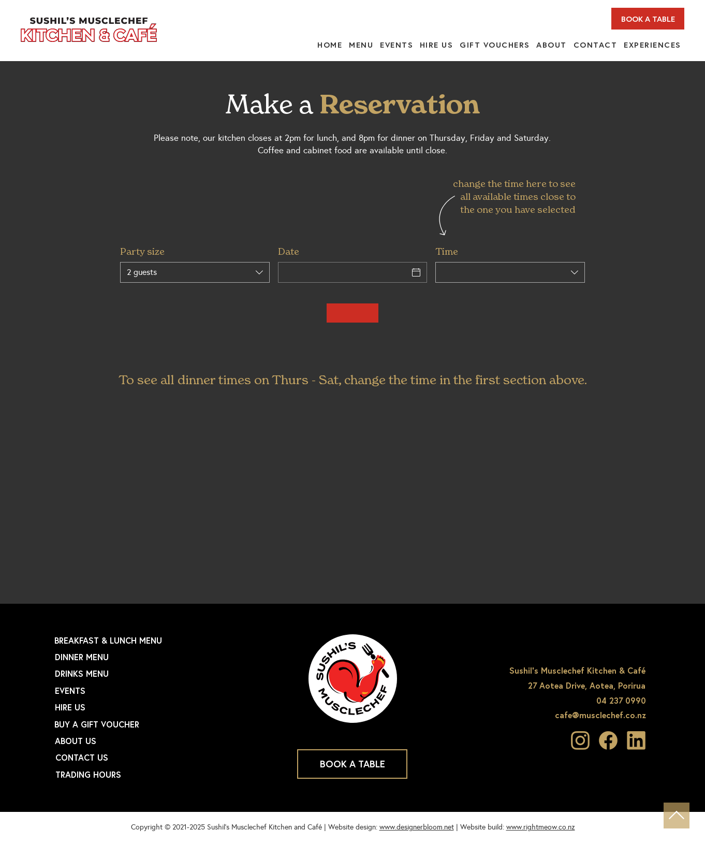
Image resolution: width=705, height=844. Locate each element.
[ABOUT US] (138, 741)
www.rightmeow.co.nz (540, 827)
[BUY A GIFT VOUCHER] (137, 724)
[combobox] (195, 272)
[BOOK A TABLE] (647, 19)
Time (446, 251)
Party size (142, 251)
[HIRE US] (138, 707)
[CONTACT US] (138, 757)
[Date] (343, 272)
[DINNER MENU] (138, 657)
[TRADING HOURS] (138, 774)
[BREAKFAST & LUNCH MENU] (137, 640)
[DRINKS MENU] (138, 673)
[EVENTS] (138, 691)
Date (288, 251)
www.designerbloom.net (416, 827)
